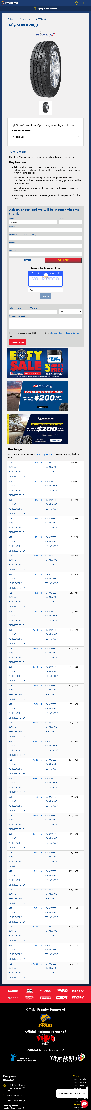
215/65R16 (36, 815)
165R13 (38, 444)
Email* (12, 242)
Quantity (62, 218)
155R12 (38, 406)
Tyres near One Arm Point (13, 1099)
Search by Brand (80, 1029)
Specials (77, 1057)
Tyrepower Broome (45, 8)
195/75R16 (36, 722)
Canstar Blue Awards (11, 1103)
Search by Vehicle (80, 1023)
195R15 (38, 555)
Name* (12, 226)
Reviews (77, 1070)
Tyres (76, 1020)
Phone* (22, 234)
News (76, 1067)
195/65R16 (36, 704)
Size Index (7, 1084)
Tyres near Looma (10, 1096)
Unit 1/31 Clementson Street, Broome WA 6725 (17, 1032)
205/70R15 (36, 611)
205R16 (38, 741)
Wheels (77, 1038)
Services (77, 1048)
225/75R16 (36, 889)
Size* (11, 218)
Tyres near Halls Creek (12, 1093)
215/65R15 (36, 629)
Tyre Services (78, 1051)
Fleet (75, 1063)
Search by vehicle (44, 398)
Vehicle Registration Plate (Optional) (24, 308)
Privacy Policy (56, 333)
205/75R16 (36, 778)
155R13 (38, 425)
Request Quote (18, 342)
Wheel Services (79, 1054)
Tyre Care (77, 1032)
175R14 (38, 481)
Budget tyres (8, 1106)
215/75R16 (36, 852)
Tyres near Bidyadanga (12, 1087)
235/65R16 (36, 908)
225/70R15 (36, 666)
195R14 (38, 537)
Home (11, 19)
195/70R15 (36, 574)
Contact (77, 1060)
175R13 (38, 462)
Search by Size (79, 1026)
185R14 (38, 518)
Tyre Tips (77, 1035)
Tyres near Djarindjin (11, 1090)
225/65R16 (36, 870)
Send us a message (16, 1044)
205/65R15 (36, 592)
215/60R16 (36, 796)
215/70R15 (36, 648)
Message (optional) (17, 316)
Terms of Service (72, 333)
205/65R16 (36, 759)
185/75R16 (36, 685)
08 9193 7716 (14, 1039)
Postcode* (13, 250)
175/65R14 (36, 499)
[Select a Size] (45, 137)
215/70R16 (36, 833)
